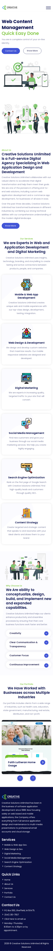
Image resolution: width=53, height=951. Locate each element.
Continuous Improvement (28, 665)
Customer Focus (28, 656)
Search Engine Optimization (18, 862)
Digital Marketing (12, 853)
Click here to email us (15, 919)
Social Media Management (17, 857)
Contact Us (10, 50)
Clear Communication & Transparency (28, 644)
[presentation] (20, 778)
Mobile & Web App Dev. (15, 844)
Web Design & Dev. (13, 849)
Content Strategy (13, 866)
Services (8, 888)
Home (7, 879)
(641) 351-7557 (11, 914)
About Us (8, 884)
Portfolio (8, 892)
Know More (32, 50)
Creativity (28, 633)
